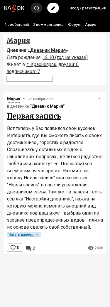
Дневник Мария (48, 50)
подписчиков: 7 (23, 71)
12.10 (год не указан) (65, 57)
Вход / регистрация (88, 8)
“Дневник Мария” (47, 106)
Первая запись (34, 116)
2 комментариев (48, 24)
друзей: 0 (68, 64)
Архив (91, 24)
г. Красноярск (41, 64)
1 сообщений (16, 24)
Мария (18, 40)
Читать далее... (24, 234)
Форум (74, 24)
